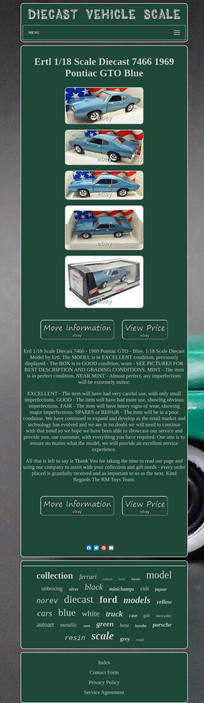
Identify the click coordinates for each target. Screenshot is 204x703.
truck (114, 614)
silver (74, 589)
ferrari (88, 576)
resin (75, 638)
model (159, 574)
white (91, 613)
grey (125, 639)
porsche (162, 624)
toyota (135, 579)
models (136, 600)
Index (104, 662)
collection (55, 575)
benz (124, 625)
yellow (164, 601)
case (133, 615)
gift (146, 615)
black (94, 587)
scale (103, 636)
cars (44, 613)
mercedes (163, 615)
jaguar (161, 589)
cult (144, 588)
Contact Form (104, 672)
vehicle (107, 579)
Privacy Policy (104, 682)
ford (108, 599)
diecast (78, 599)
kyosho (141, 626)
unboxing (52, 588)
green (105, 624)
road (139, 639)
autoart (45, 624)
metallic (68, 625)
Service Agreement (104, 692)
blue (66, 612)
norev (47, 601)
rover (122, 579)
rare (86, 626)
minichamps (121, 589)
